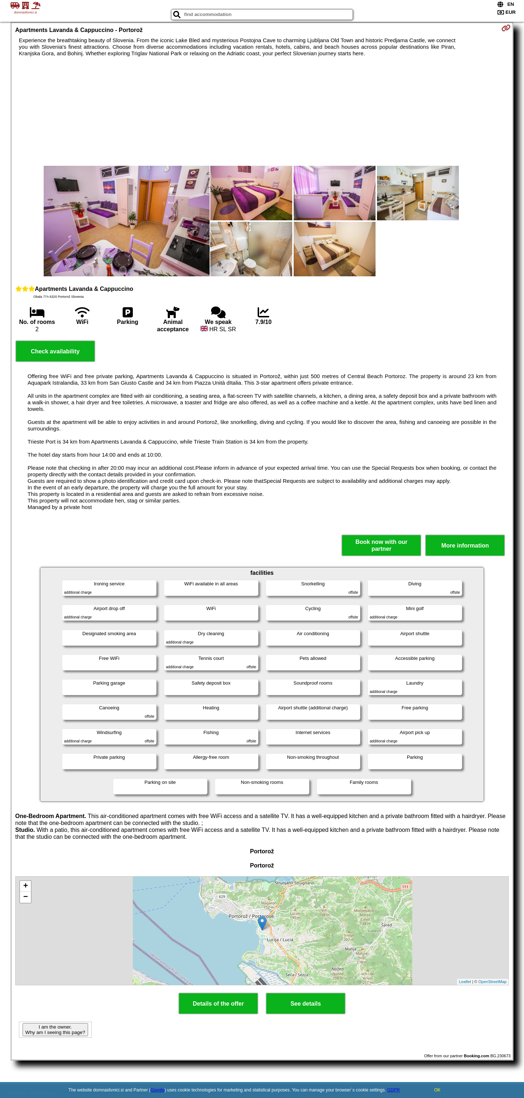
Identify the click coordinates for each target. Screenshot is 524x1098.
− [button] (25, 897)
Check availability (55, 351)
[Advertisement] (262, 111)
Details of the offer (218, 1004)
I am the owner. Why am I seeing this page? (55, 1029)
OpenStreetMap (493, 981)
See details (305, 1004)
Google (158, 1090)
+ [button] (25, 886)
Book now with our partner (382, 545)
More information (465, 545)
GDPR (393, 1090)
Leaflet (465, 981)
